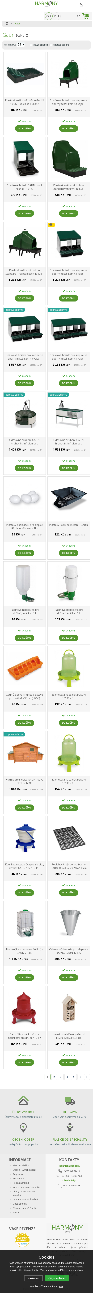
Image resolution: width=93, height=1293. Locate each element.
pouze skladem (41, 44)
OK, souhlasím (56, 1278)
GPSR (16, 1212)
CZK (48, 16)
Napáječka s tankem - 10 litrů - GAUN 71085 (24, 951)
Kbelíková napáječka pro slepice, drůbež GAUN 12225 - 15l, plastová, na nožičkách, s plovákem (24, 866)
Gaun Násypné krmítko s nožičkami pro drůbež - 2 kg (24, 1036)
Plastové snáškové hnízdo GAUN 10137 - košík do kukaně (24, 102)
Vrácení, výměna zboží (24, 1170)
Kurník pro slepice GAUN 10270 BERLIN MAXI (24, 781)
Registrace (18, 1174)
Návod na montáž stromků (26, 1187)
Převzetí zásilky (21, 1165)
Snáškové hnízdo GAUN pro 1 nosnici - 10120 (24, 187)
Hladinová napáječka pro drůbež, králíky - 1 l (24, 611)
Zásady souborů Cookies (25, 1208)
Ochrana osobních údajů (25, 1199)
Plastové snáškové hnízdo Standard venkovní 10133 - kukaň (69, 187)
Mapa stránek (20, 1203)
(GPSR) (22, 35)
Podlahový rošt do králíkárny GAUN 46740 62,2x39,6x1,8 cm (69, 866)
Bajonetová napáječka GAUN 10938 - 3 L (68, 781)
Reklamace (18, 1178)
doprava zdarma (61, 44)
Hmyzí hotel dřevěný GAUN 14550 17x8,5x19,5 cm (68, 1036)
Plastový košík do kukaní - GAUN (68, 525)
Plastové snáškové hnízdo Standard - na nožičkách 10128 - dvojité (24, 272)
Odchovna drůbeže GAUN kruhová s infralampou (24, 441)
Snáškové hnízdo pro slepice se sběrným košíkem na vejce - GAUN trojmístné (24, 357)
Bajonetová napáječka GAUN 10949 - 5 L (68, 696)
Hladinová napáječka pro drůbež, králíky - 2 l (68, 611)
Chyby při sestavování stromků (24, 1193)
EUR (56, 16)
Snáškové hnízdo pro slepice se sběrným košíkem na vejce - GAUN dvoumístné (68, 272)
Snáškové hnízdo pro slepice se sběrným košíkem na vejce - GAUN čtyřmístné (68, 357)
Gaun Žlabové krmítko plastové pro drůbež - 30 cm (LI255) (24, 696)
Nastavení (33, 1278)
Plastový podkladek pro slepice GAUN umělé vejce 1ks (24, 526)
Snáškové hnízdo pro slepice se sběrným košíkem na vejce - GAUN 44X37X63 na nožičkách (68, 102)
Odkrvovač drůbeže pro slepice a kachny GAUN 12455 (68, 951)
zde (61, 1286)
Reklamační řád (21, 1183)
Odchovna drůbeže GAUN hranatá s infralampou (68, 441)
